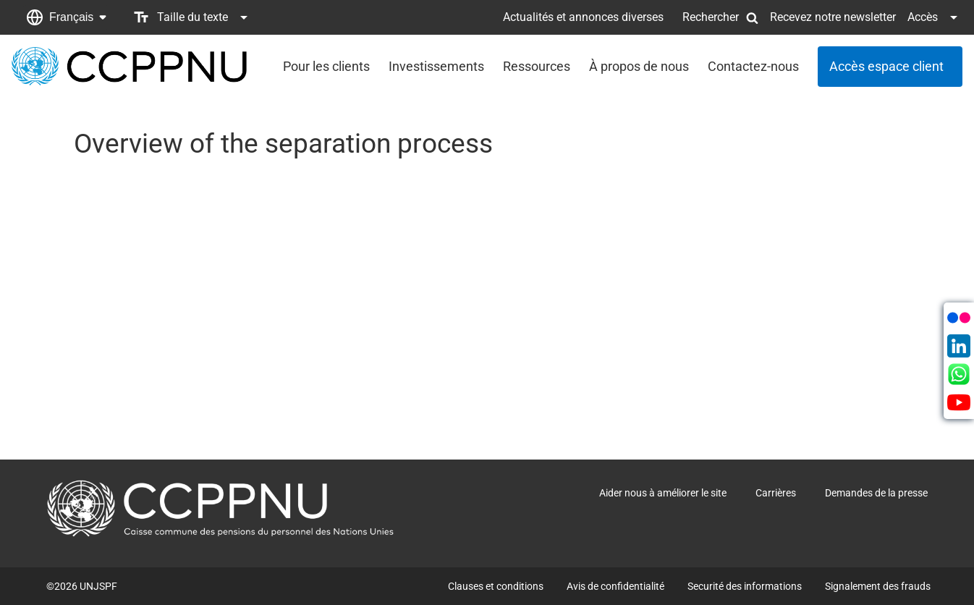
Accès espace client (886, 66)
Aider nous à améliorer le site (663, 493)
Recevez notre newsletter (833, 17)
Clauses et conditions (495, 586)
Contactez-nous (753, 66)
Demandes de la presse (876, 493)
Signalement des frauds (878, 586)
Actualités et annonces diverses (583, 17)
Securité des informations (744, 586)
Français (71, 17)
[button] (66, 17)
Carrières (775, 493)
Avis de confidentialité (615, 586)
